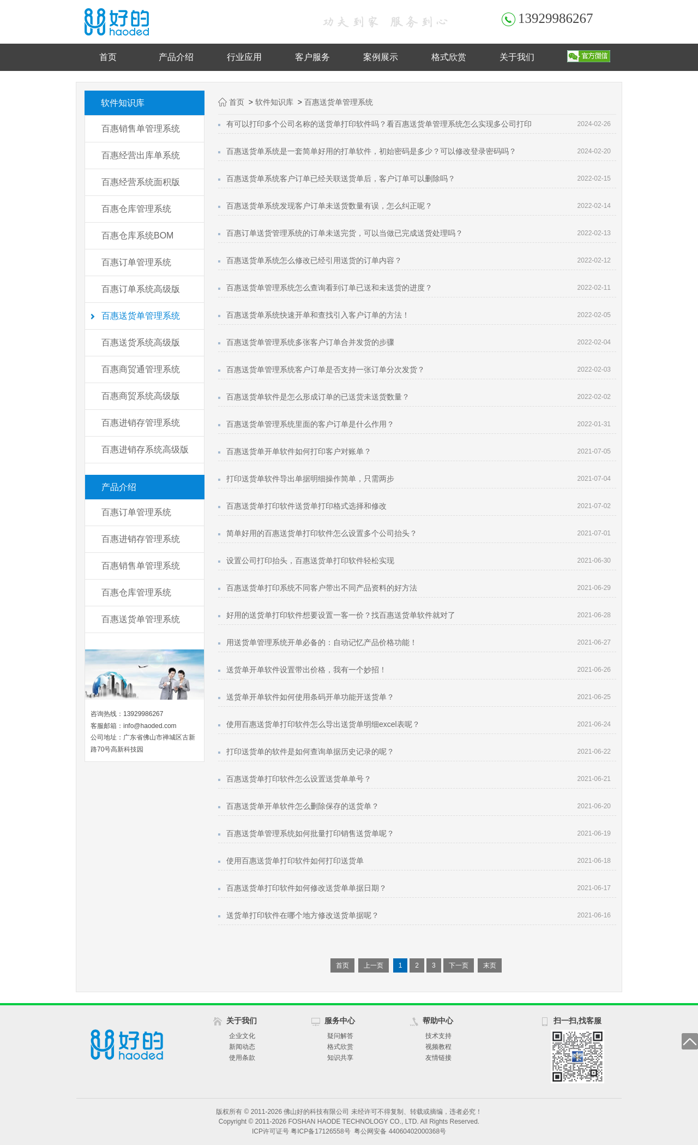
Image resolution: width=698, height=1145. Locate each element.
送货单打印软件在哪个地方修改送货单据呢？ (302, 915)
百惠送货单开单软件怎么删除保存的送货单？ (302, 806)
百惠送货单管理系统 (140, 315)
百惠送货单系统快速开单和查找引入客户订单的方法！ (318, 315)
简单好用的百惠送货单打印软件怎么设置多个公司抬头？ (321, 533)
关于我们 (517, 57)
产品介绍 (176, 57)
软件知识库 (274, 102)
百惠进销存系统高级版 (145, 449)
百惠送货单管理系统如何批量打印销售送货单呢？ (310, 833)
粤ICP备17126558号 (320, 1131)
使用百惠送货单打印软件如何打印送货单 (295, 860)
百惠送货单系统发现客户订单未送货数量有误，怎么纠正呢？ (329, 205)
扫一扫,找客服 (577, 1020)
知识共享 (340, 1057)
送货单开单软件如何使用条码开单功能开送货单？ (310, 697)
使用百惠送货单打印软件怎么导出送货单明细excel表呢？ (323, 724)
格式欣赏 (448, 57)
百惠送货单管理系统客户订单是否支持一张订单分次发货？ (325, 369)
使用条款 (242, 1057)
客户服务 (312, 57)
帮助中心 (438, 1020)
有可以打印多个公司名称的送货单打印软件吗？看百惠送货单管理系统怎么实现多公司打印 (379, 124)
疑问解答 (340, 1036)
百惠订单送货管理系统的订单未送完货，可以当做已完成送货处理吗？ (344, 233)
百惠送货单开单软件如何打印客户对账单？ (298, 451)
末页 (489, 965)
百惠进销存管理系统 (140, 422)
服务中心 (339, 1020)
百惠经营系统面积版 (140, 182)
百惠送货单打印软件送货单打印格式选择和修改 (306, 506)
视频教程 (438, 1047)
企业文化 (242, 1036)
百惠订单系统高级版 (140, 289)
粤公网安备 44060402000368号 (400, 1131)
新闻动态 (242, 1047)
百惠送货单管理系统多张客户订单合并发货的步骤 (310, 342)
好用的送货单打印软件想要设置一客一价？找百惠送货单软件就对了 (340, 615)
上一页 (373, 965)
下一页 (458, 965)
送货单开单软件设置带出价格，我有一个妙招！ (306, 669)
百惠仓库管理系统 (136, 208)
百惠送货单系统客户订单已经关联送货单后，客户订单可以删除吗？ (340, 178)
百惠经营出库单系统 (140, 155)
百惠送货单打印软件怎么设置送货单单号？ (298, 778)
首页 (108, 57)
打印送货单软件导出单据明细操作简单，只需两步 (310, 478)
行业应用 (244, 57)
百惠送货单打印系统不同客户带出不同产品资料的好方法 (321, 587)
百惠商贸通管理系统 (140, 369)
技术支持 (438, 1036)
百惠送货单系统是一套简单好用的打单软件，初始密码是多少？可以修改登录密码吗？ (371, 151)
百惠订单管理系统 (136, 262)
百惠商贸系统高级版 (140, 396)
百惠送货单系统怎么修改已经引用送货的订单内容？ (314, 260)
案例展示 (380, 57)
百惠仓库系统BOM (137, 235)
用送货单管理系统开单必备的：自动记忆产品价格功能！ (321, 642)
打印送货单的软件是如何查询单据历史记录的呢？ (310, 751)
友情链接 (438, 1057)
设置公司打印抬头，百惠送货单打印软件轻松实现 (310, 560)
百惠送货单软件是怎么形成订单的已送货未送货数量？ (318, 396)
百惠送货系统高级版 (140, 342)
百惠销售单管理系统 (140, 128)
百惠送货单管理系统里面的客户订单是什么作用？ (310, 424)
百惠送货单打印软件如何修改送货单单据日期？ (306, 888)
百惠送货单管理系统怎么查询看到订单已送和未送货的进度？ (329, 287)
